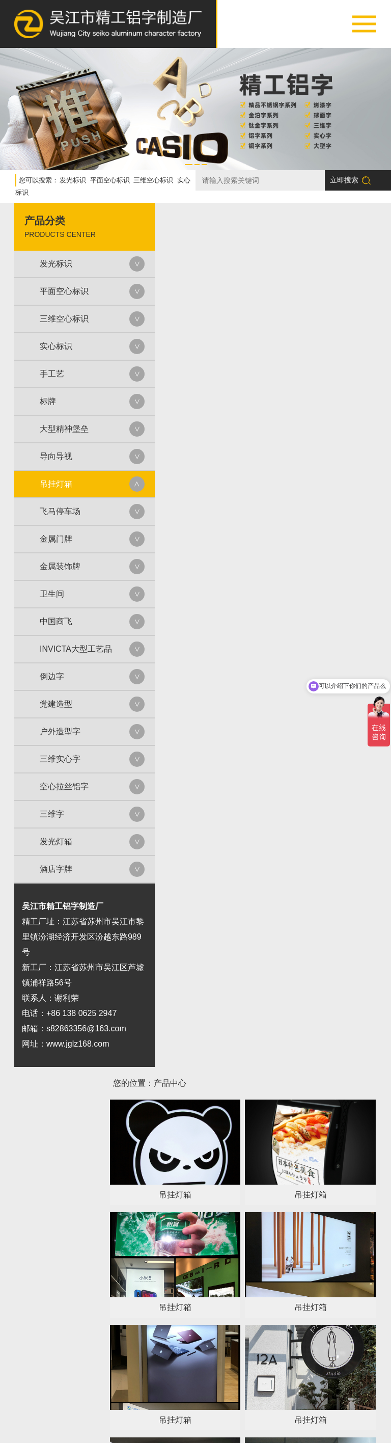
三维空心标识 (153, 177)
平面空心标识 (110, 177)
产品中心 (134, 1419)
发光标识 (73, 177)
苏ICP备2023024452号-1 (253, 1431)
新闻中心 (297, 1419)
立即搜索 (350, 177)
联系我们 (338, 1419)
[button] (188, 161)
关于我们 (93, 1419)
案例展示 (175, 1419)
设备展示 (216, 1419)
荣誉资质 (256, 1419)
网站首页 (53, 1419)
